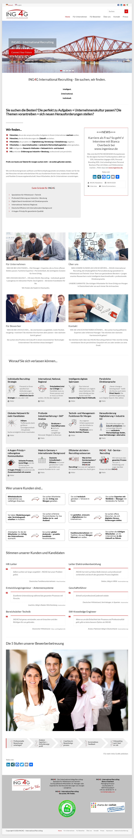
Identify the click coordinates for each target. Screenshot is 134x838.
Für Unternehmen (80, 17)
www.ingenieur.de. (115, 168)
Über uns (107, 17)
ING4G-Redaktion (96, 183)
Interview (93, 186)
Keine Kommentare (109, 186)
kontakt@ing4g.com (108, 792)
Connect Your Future (21, 52)
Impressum (109, 830)
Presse (125, 17)
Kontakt (116, 17)
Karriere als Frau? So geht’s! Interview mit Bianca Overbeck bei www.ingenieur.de (106, 143)
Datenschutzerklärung (121, 830)
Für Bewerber (95, 17)
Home (67, 17)
